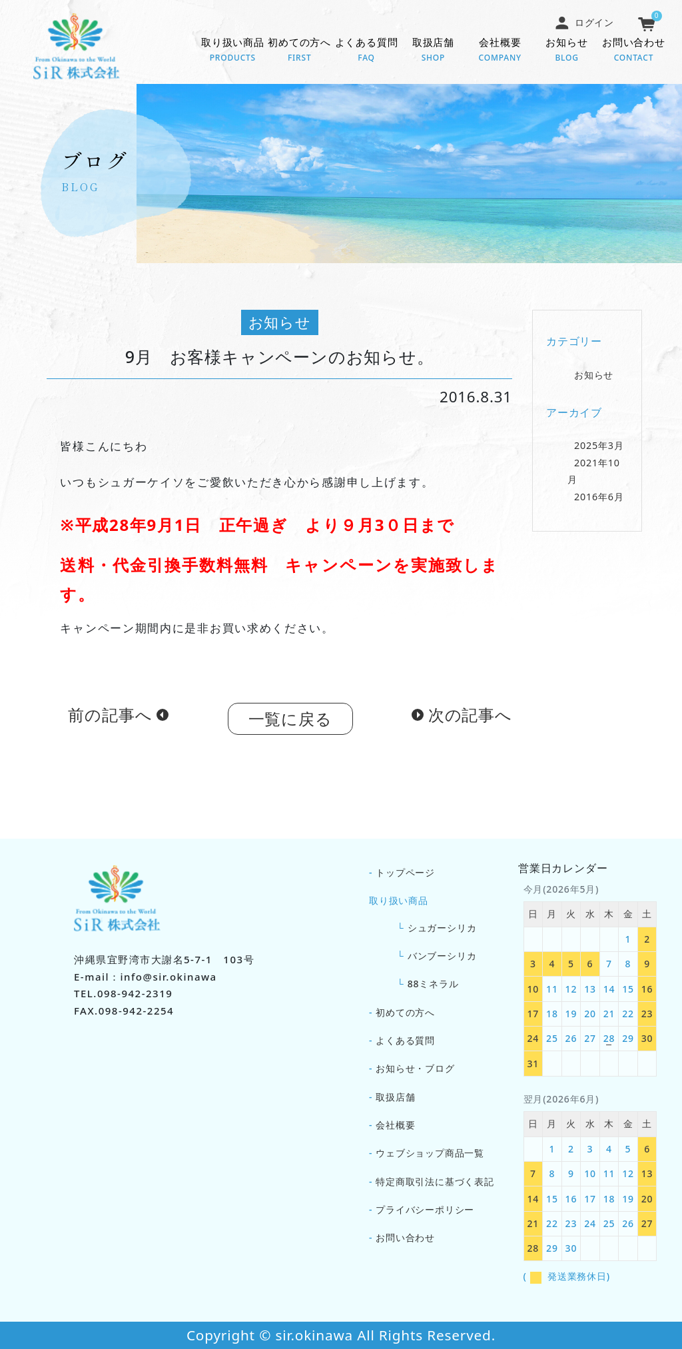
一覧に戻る (290, 722)
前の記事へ (110, 718)
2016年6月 (599, 499)
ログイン (584, 22)
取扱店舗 (433, 50)
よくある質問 (366, 50)
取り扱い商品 (232, 50)
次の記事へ (470, 718)
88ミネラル (433, 983)
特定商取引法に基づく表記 (435, 1181)
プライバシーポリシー (425, 1209)
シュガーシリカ (442, 927)
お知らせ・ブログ (415, 1068)
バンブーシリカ (442, 955)
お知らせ (566, 50)
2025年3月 (599, 448)
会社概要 (500, 50)
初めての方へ (299, 50)
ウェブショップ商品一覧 (430, 1152)
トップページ (405, 872)
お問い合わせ (633, 50)
